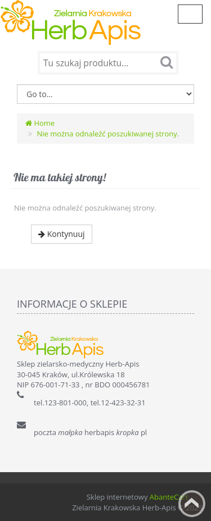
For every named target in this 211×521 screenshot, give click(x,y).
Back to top (192, 503)
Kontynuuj (61, 233)
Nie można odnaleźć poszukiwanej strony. (108, 134)
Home (40, 123)
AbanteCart (169, 497)
